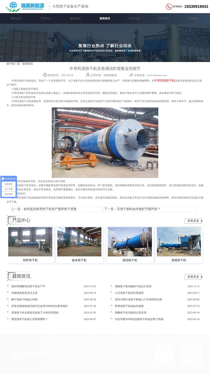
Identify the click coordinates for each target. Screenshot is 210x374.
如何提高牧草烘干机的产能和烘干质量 (50, 208)
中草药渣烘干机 (164, 80)
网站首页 (16, 18)
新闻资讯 (105, 18)
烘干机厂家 (13, 63)
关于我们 (164, 18)
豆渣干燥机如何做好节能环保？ (138, 208)
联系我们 (193, 18)
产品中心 (46, 18)
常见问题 (134, 18)
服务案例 (75, 18)
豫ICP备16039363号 (85, 366)
